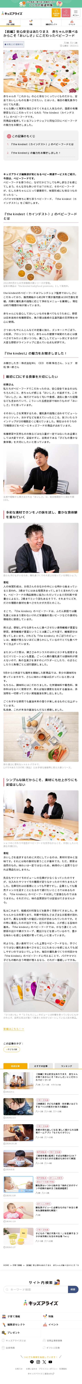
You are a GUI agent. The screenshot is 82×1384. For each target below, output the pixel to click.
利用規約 (63, 1368)
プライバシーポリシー (48, 1368)
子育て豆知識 (42, 1100)
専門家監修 (41, 1152)
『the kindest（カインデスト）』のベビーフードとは (42, 144)
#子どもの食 (56, 1084)
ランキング (66, 1066)
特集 (48, 1316)
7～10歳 (57, 1111)
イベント (51, 1324)
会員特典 (8, 1347)
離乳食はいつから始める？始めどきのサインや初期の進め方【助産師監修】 (57, 1187)
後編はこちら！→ (13, 1028)
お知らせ (19, 1368)
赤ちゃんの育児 (55, 1178)
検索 (72, 1289)
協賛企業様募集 (52, 1340)
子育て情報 (17, 1265)
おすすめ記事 (41, 1066)
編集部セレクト (13, 1324)
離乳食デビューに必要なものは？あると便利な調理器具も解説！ (57, 1209)
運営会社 (49, 1373)
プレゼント (11, 1332)
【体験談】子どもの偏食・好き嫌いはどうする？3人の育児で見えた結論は (57, 1105)
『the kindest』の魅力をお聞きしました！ (35, 152)
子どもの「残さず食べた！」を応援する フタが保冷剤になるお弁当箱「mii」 (57, 1235)
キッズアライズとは (14, 1340)
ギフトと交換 (51, 1347)
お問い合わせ (31, 1368)
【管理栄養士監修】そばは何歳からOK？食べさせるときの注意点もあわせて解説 (56, 1157)
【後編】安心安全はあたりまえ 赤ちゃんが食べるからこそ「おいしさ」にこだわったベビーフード (57, 1077)
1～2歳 (73, 42)
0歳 (66, 42)
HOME (6, 1265)
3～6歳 (48, 1111)
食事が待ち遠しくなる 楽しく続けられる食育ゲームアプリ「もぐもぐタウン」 (57, 1131)
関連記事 (15, 1066)
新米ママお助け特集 (45, 1181)
